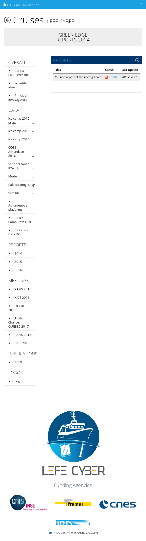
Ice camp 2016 (19, 139)
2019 (15, 362)
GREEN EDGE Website (18, 73)
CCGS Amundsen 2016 (16, 151)
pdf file (111, 77)
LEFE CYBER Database (21, 4)
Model (12, 176)
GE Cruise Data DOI (18, 232)
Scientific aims (17, 85)
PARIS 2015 (19, 289)
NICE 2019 (19, 343)
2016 (15, 270)
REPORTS (62, 60)
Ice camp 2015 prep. (19, 120)
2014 (15, 253)
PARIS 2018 (19, 335)
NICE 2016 (19, 297)
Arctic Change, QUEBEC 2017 (18, 322)
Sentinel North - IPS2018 (19, 166)
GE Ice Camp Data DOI (19, 220)
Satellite (14, 193)
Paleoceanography (21, 185)
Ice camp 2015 (19, 131)
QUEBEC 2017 (17, 308)
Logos (15, 381)
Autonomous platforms (17, 205)
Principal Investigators (17, 97)
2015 (15, 262)
